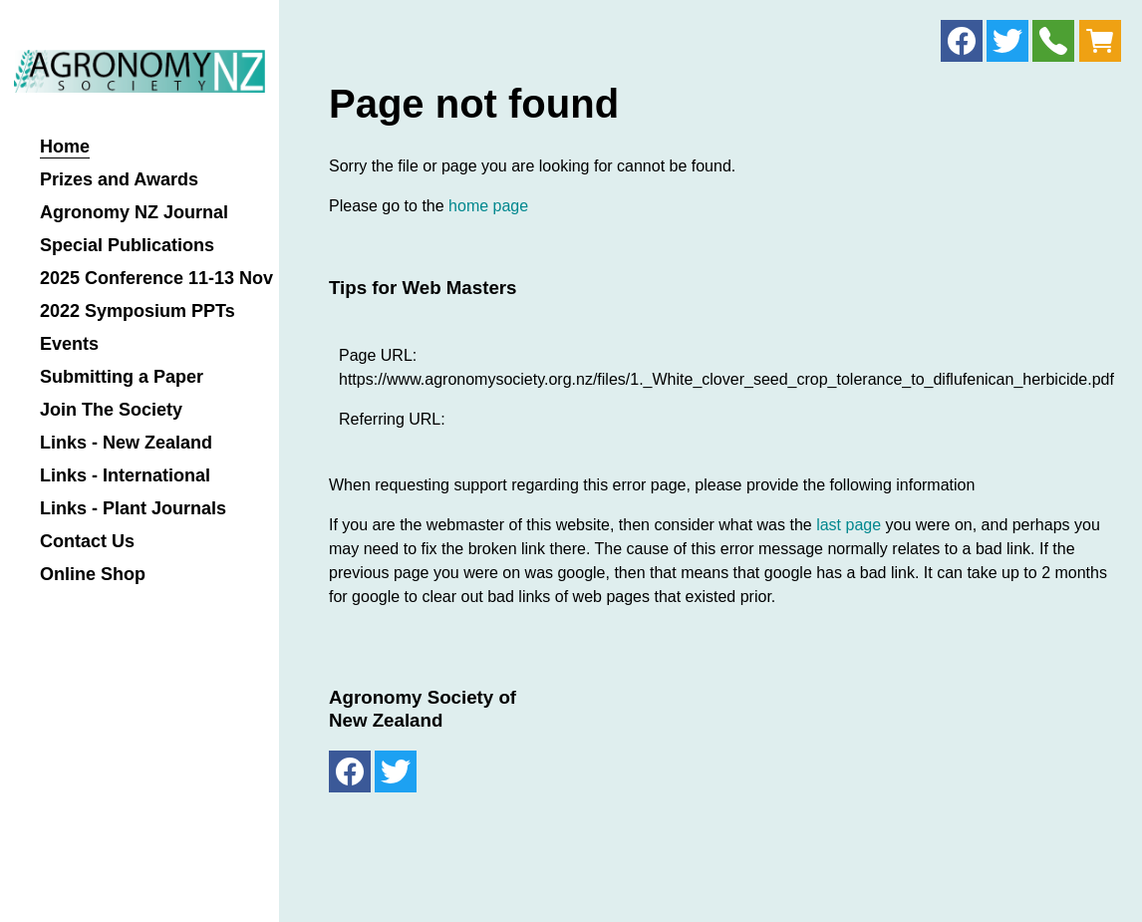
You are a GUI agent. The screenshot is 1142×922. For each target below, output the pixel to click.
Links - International (125, 475)
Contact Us (87, 541)
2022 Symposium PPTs (137, 311)
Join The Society (111, 410)
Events (69, 344)
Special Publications (127, 245)
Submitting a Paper (121, 377)
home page (488, 205)
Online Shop (92, 574)
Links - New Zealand (126, 443)
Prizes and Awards (119, 179)
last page (848, 524)
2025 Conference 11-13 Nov (156, 278)
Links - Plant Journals (133, 508)
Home (65, 147)
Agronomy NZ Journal (134, 212)
